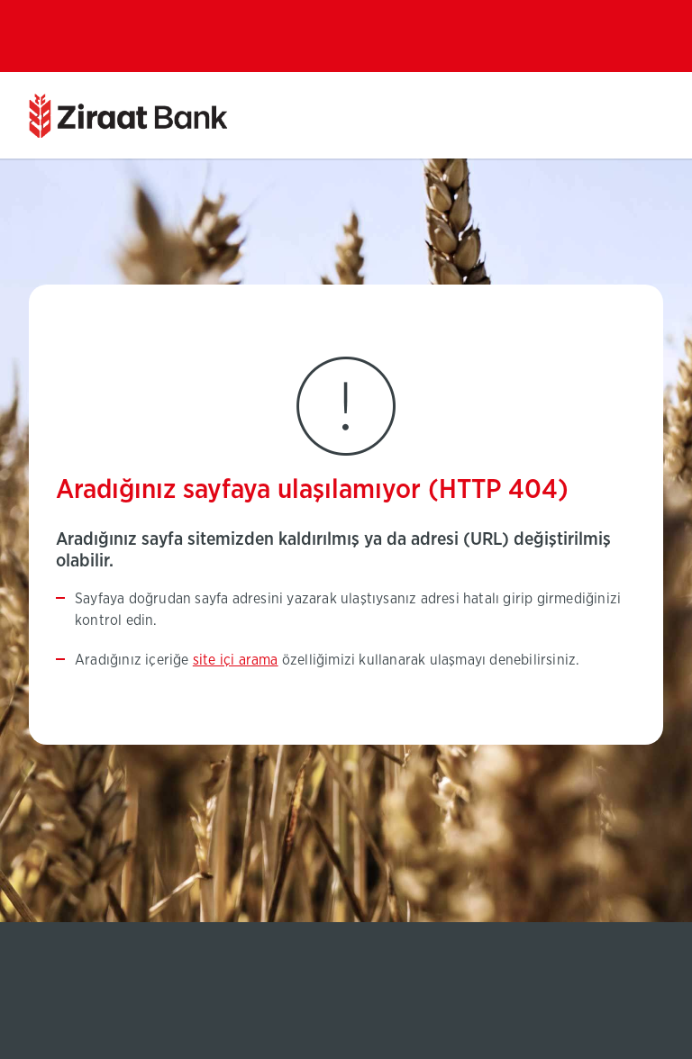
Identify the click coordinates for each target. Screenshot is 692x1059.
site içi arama (235, 660)
